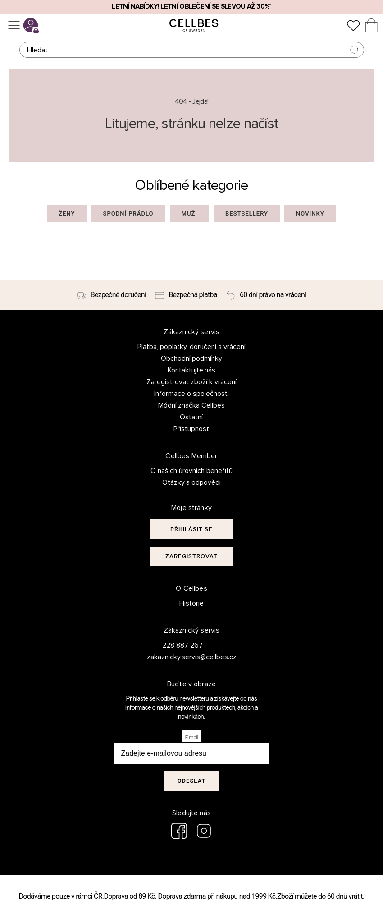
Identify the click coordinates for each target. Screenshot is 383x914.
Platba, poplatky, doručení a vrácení (191, 346)
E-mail (191, 738)
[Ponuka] (14, 25)
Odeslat (192, 780)
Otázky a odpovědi (191, 482)
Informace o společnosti (191, 393)
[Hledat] (191, 50)
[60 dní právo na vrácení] (266, 295)
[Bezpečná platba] (186, 295)
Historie (191, 603)
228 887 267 (182, 645)
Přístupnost (191, 428)
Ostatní (191, 417)
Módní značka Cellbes (191, 405)
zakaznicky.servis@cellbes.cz (183, 656)
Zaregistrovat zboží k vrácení (191, 381)
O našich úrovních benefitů (191, 470)
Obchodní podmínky (192, 358)
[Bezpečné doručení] (112, 295)
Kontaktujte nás (192, 370)
